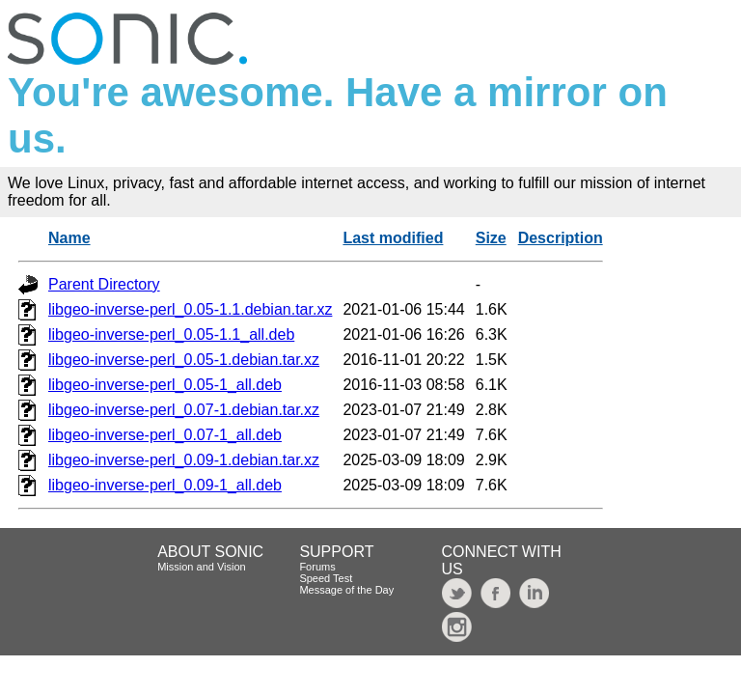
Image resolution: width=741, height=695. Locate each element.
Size (491, 238)
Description (560, 238)
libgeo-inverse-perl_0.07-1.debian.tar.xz (183, 410)
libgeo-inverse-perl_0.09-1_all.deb (165, 485)
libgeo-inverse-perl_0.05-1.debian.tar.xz (183, 359)
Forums (317, 566)
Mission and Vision (201, 566)
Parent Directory (104, 284)
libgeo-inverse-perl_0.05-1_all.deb (165, 384)
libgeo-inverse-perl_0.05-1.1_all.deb (171, 334)
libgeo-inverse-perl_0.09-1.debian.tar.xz (183, 460)
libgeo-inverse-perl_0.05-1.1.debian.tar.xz (190, 309)
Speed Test (325, 578)
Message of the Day (346, 590)
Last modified (393, 238)
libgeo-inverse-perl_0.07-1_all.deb (165, 435)
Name (69, 238)
